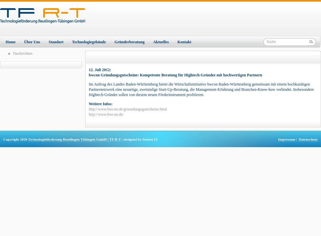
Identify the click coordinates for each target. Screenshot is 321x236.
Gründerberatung (129, 42)
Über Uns (32, 42)
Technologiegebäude (89, 42)
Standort (55, 42)
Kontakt (184, 42)
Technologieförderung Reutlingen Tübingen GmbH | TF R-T (74, 139)
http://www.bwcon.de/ (106, 114)
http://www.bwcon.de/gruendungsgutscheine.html (128, 109)
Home (11, 42)
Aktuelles (161, 42)
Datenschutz (308, 139)
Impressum (286, 139)
